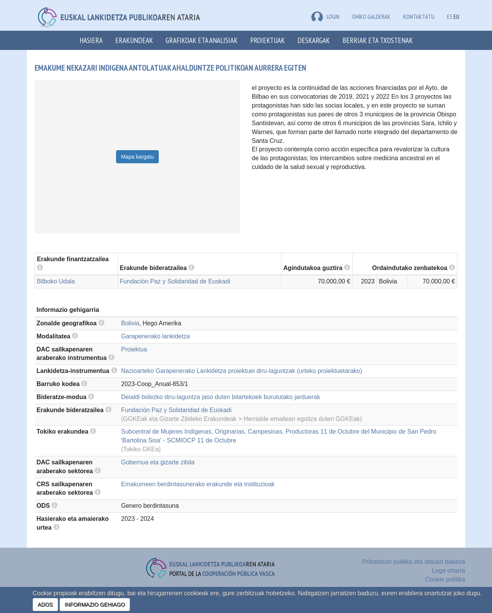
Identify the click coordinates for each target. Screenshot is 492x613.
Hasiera (91, 40)
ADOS (45, 604)
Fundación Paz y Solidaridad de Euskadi (175, 281)
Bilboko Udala (56, 281)
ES (449, 16)
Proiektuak (267, 40)
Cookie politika (445, 579)
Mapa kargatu (137, 157)
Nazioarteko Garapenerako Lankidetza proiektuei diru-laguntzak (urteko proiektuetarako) (241, 371)
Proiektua (134, 349)
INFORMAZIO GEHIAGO (95, 604)
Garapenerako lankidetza (155, 336)
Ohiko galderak (371, 16)
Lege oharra (448, 570)
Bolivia (130, 323)
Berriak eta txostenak (377, 40)
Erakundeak (134, 40)
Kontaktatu (418, 16)
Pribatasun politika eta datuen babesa (413, 561)
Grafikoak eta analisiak (202, 40)
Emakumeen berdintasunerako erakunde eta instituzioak (197, 484)
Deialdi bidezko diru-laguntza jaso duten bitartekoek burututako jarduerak (220, 397)
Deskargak (314, 40)
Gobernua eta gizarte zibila (157, 462)
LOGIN (325, 16)
